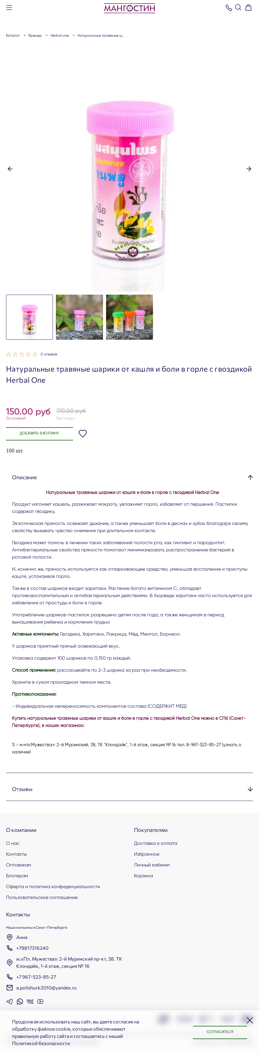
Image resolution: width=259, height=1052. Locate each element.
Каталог (13, 36)
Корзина (143, 876)
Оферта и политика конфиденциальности (53, 887)
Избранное (146, 854)
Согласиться (220, 1032)
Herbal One (59, 36)
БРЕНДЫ (35, 36)
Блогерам (17, 876)
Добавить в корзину (39, 433)
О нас (13, 843)
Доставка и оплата (155, 843)
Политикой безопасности (41, 1043)
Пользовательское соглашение (42, 897)
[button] (10, 168)
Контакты (16, 854)
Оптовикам (18, 865)
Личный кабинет (152, 865)
